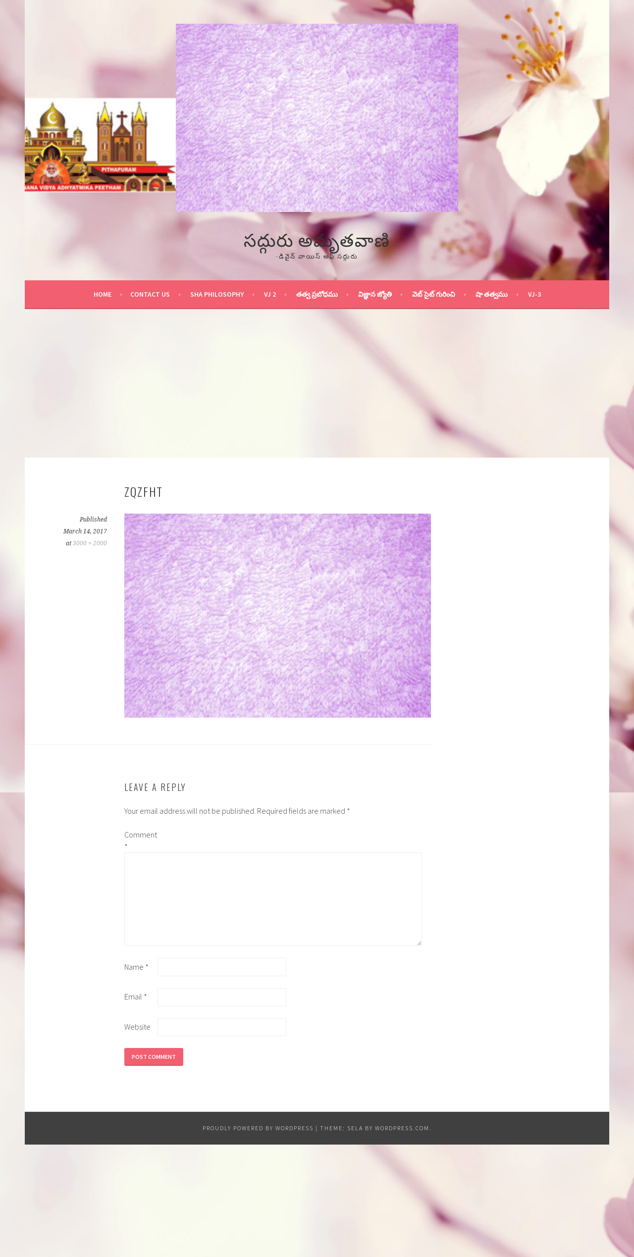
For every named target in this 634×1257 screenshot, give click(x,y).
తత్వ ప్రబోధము (317, 294)
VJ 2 (270, 294)
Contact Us (150, 294)
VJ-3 (534, 294)
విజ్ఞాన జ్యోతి (375, 294)
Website (137, 1027)
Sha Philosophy (217, 294)
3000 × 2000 (90, 543)
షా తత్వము (492, 294)
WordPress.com (402, 1128)
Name (136, 967)
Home (102, 294)
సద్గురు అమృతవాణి (317, 238)
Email (135, 996)
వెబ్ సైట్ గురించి (433, 294)
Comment (140, 840)
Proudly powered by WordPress (258, 1128)
